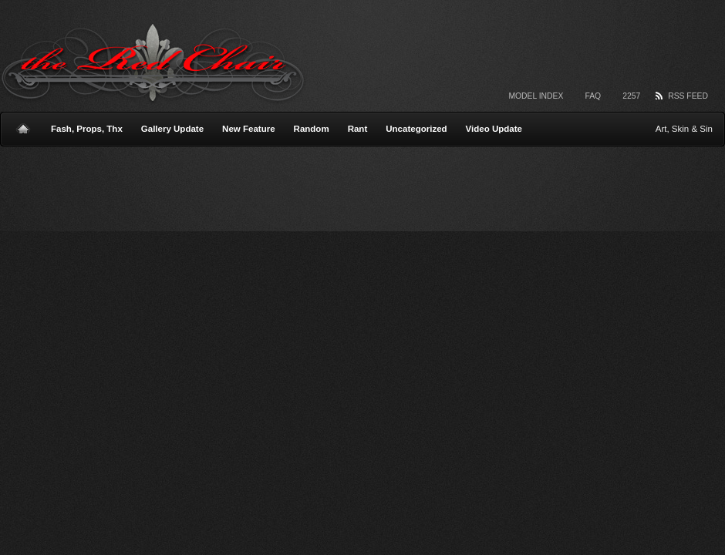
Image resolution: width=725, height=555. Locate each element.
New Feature (248, 128)
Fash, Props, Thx (87, 128)
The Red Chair (153, 63)
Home (23, 122)
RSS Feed (688, 96)
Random (311, 128)
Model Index (535, 96)
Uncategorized (416, 128)
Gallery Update (172, 128)
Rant (358, 128)
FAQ (593, 96)
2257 (631, 96)
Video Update (494, 128)
